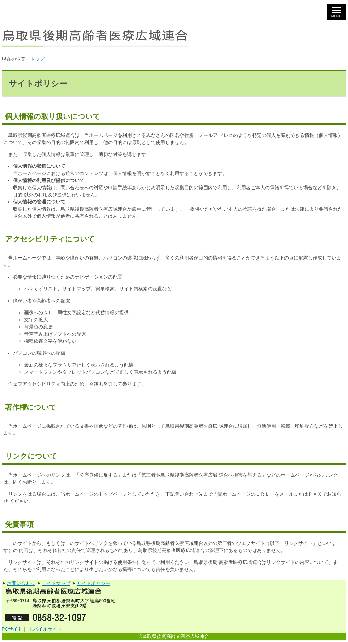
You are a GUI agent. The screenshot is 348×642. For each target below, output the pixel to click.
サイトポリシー (93, 583)
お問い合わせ (21, 583)
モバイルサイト (45, 629)
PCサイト (12, 629)
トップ (37, 59)
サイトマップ (56, 583)
